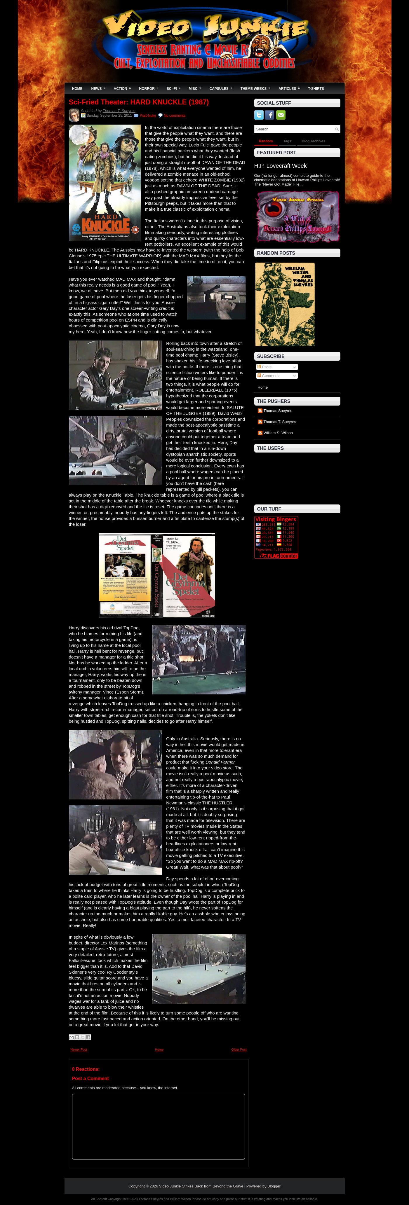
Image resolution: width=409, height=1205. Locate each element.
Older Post (239, 1049)
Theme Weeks (257, 87)
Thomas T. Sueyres (119, 111)
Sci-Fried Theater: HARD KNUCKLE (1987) (139, 102)
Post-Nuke (148, 115)
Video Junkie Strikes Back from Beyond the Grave (201, 1186)
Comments (268, 375)
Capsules (223, 87)
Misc (197, 87)
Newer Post (79, 1049)
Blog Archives (313, 141)
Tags (287, 141)
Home (77, 89)
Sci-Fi (176, 87)
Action (124, 87)
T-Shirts (316, 89)
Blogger (274, 1186)
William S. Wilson (278, 433)
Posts (264, 367)
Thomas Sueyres (278, 410)
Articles (291, 87)
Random (266, 141)
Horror (150, 87)
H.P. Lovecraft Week (280, 166)
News (100, 87)
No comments (174, 115)
